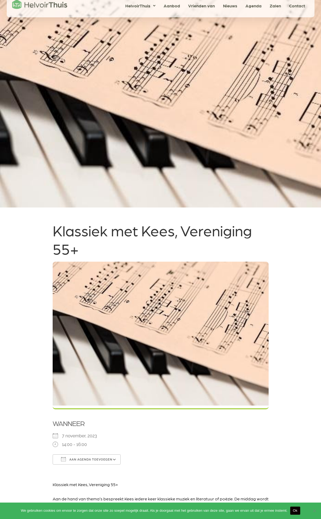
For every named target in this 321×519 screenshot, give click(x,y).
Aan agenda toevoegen (87, 459)
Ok (295, 510)
